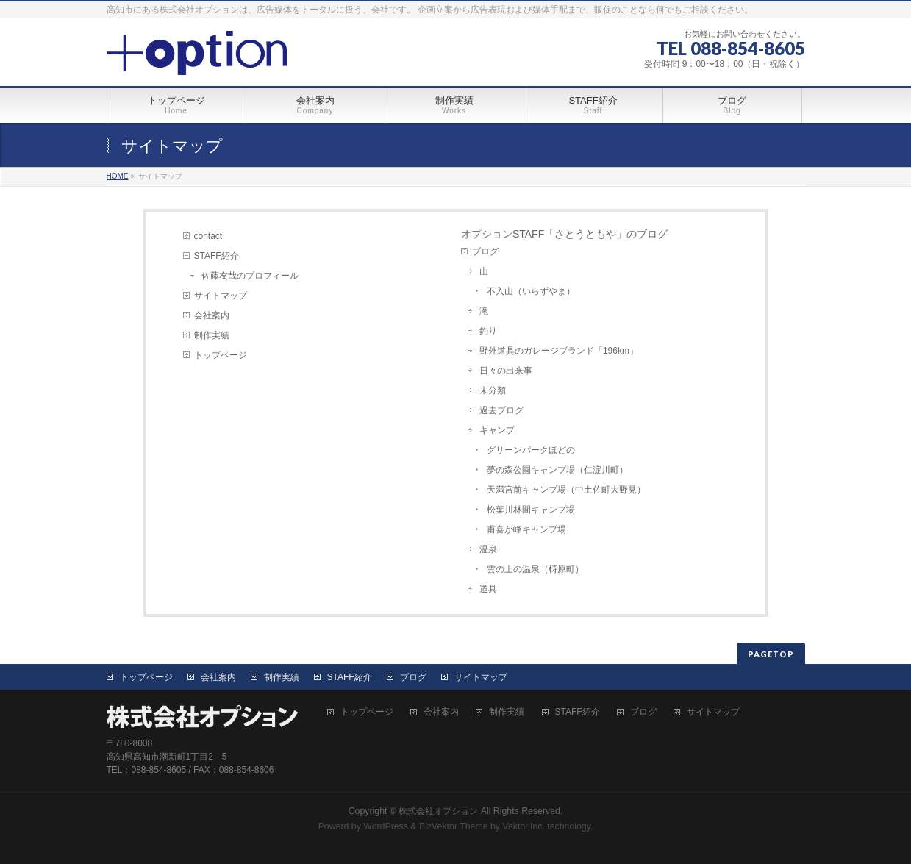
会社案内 (211, 315)
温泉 (488, 549)
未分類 (492, 390)
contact (208, 236)
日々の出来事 (505, 370)
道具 (488, 589)
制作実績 (211, 335)
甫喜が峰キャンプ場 (526, 529)
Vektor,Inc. (523, 826)
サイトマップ (220, 295)
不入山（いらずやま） (531, 291)
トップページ (220, 355)
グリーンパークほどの (531, 450)
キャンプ (497, 430)
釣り (488, 331)
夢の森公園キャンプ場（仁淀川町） (557, 470)
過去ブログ (501, 410)
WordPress (385, 826)
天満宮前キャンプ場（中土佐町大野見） (566, 490)
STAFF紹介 (216, 256)
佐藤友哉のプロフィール (250, 276)
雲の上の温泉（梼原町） (535, 569)
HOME (118, 176)
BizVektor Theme (453, 826)
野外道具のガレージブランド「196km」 (558, 351)
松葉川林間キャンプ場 (531, 509)
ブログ (485, 251)
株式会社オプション (438, 811)
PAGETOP (771, 654)
